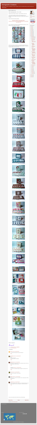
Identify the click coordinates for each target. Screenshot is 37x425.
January (33, 73)
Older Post (26, 400)
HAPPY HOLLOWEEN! (34, 42)
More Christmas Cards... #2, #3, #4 (33, 58)
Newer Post (10, 400)
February (33, 72)
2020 (31, 27)
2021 (31, 26)
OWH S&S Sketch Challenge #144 (33, 44)
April (32, 70)
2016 (31, 31)
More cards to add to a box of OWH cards (34, 52)
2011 (31, 74)
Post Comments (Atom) (14, 401)
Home (19, 400)
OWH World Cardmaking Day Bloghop (33, 63)
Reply (11, 353)
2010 (31, 75)
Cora (11, 351)
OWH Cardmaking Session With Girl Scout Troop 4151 (33, 49)
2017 (31, 30)
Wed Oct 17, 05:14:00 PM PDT (16, 376)
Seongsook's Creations (9, 5)
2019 (31, 28)
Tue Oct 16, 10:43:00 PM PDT (15, 351)
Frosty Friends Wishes (33, 46)
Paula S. (12, 376)
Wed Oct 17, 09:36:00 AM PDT (17, 367)
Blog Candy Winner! (33, 60)
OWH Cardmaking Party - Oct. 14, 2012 (33, 55)
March (32, 71)
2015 (31, 32)
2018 (31, 29)
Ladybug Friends (34, 59)
